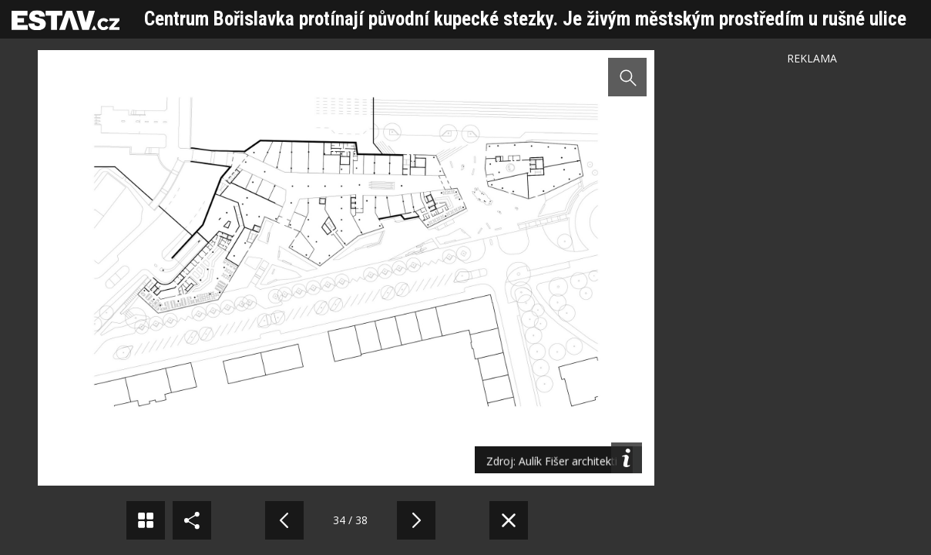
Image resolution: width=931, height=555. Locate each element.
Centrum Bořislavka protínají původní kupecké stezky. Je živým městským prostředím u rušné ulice (525, 19)
